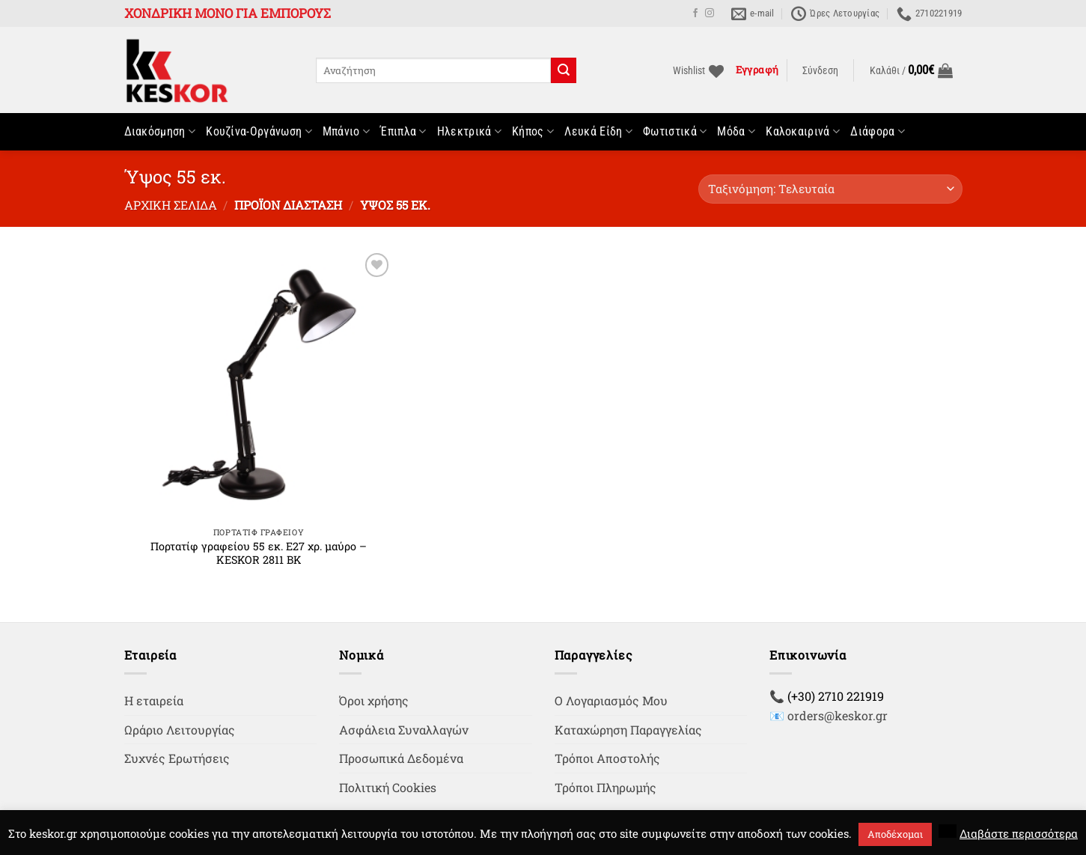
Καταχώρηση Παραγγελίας (628, 729)
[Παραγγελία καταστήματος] (830, 189)
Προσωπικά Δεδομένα (401, 758)
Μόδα (736, 131)
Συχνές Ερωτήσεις (177, 758)
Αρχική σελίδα (170, 205)
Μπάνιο (346, 131)
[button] (820, 71)
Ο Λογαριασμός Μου (611, 700)
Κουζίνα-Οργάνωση (259, 131)
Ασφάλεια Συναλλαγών (404, 729)
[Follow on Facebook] (695, 13)
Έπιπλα (403, 131)
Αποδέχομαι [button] (895, 834)
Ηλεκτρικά (469, 131)
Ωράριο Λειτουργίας (179, 729)
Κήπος (533, 131)
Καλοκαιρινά (803, 131)
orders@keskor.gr (837, 715)
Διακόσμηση (160, 131)
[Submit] (563, 70)
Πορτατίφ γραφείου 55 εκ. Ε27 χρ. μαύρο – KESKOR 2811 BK (258, 554)
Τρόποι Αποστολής (607, 758)
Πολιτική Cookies (387, 787)
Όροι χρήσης (374, 700)
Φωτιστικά (675, 131)
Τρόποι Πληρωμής (605, 787)
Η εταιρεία (153, 700)
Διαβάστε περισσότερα (1019, 833)
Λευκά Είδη (598, 131)
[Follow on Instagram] (709, 13)
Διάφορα (877, 131)
